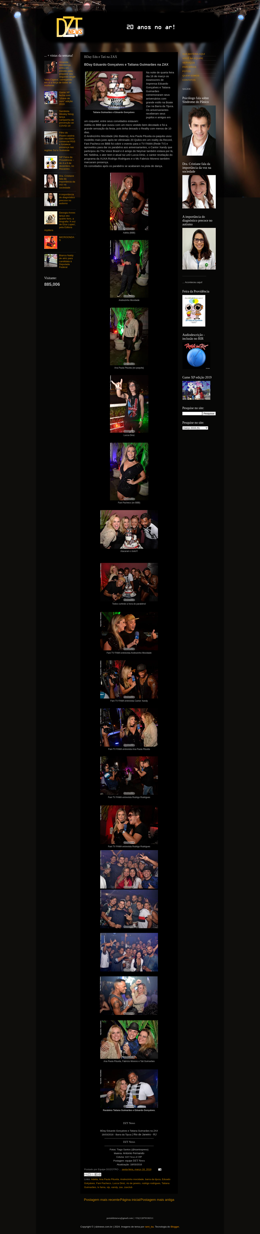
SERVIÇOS (188, 62)
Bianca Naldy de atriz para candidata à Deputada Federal (66, 261)
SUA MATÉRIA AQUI (193, 54)
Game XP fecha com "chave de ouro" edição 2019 (66, 98)
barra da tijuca (153, 1179)
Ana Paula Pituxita (109, 1179)
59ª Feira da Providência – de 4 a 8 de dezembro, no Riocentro (66, 163)
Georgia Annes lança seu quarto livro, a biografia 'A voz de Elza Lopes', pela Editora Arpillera (60, 221)
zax (121, 1187)
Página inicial (130, 1200)
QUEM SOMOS (191, 75)
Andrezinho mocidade (132, 1179)
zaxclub (128, 1187)
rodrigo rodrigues (151, 1183)
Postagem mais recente (102, 1200)
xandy (114, 1187)
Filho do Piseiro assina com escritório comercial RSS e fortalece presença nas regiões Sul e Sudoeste (59, 141)
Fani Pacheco (103, 1183)
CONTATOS (189, 80)
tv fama (101, 1187)
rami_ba (149, 1226)
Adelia (94, 1179)
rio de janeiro (133, 1183)
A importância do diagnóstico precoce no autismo (67, 199)
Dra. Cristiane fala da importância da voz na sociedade (67, 182)
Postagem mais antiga (157, 1200)
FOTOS (186, 71)
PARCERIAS (189, 67)
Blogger (175, 1226)
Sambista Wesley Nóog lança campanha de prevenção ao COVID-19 (66, 118)
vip (108, 1187)
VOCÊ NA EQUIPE (192, 58)
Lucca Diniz (118, 1183)
